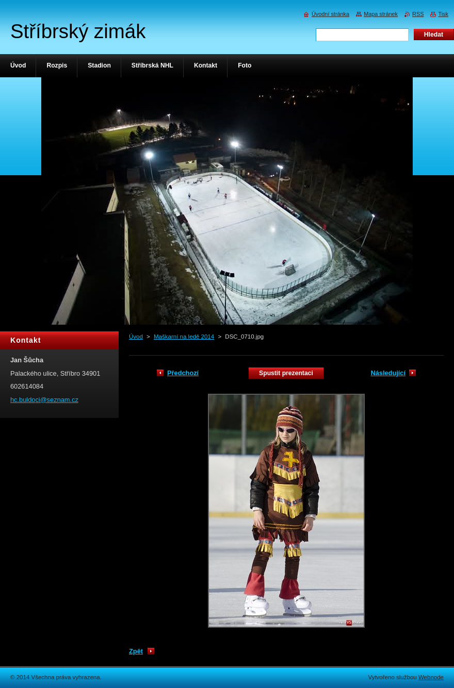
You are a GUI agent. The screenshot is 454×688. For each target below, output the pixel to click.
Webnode (431, 677)
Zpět (136, 651)
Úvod (136, 336)
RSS (418, 14)
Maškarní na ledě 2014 (184, 336)
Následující (388, 373)
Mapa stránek (381, 14)
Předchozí (183, 373)
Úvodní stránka (330, 14)
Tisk (443, 14)
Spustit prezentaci (286, 373)
